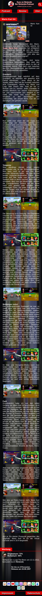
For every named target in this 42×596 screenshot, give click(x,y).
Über (37, 11)
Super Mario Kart (10, 48)
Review (22, 11)
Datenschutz (33, 593)
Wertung (6, 549)
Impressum (7, 593)
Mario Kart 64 (8, 19)
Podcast (6, 11)
